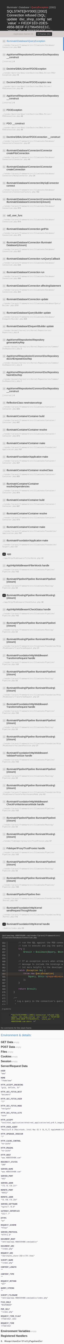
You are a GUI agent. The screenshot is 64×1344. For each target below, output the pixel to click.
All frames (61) (44, 34)
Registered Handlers (14, 1335)
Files (4, 1051)
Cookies (6, 1056)
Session (6, 1061)
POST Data (8, 1046)
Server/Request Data (14, 1066)
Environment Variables (15, 1331)
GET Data (7, 1042)
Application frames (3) (23, 34)
